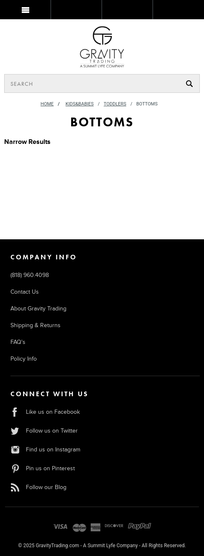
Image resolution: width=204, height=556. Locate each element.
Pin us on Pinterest (42, 468)
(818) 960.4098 (29, 275)
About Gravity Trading (38, 308)
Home (47, 104)
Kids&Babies (80, 104)
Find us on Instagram (45, 449)
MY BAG (177, 11)
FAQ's (18, 342)
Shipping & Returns (35, 325)
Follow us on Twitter (44, 430)
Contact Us (24, 291)
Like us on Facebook (45, 411)
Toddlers (115, 104)
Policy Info (23, 358)
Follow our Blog (38, 487)
